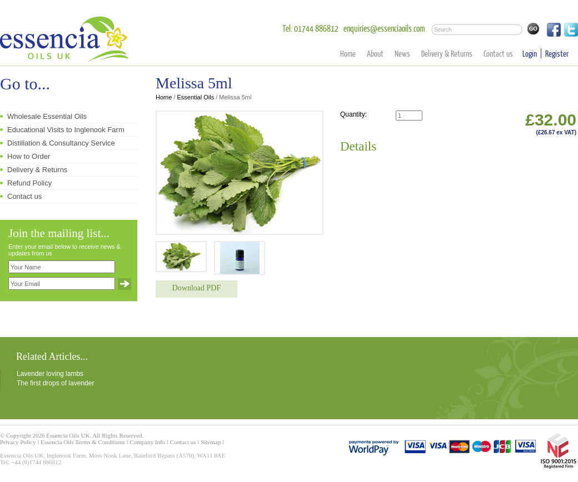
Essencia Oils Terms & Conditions (83, 442)
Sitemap (211, 442)
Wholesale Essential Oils (47, 116)
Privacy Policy (18, 442)
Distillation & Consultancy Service (61, 143)
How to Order (28, 156)
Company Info (147, 442)
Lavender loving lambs (50, 374)
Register (557, 53)
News (402, 53)
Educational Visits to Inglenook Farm (65, 129)
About (375, 53)
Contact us (498, 53)
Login (529, 53)
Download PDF (196, 288)
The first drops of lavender (55, 383)
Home (348, 53)
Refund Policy (29, 183)
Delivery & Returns (446, 53)
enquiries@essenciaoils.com (384, 28)
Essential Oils (196, 97)
